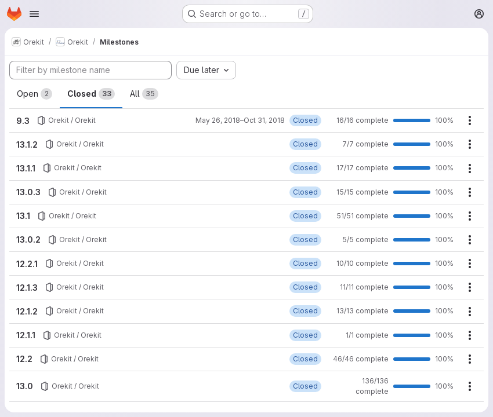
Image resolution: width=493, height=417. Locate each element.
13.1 (23, 216)
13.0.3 (28, 192)
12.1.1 (25, 335)
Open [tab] (34, 94)
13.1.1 (25, 168)
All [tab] (144, 94)
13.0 (24, 386)
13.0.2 (28, 239)
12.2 (24, 359)
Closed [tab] (91, 94)
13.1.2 (27, 144)
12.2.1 (27, 264)
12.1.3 (27, 287)
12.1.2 (27, 311)
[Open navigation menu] (34, 14)
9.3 (23, 121)
